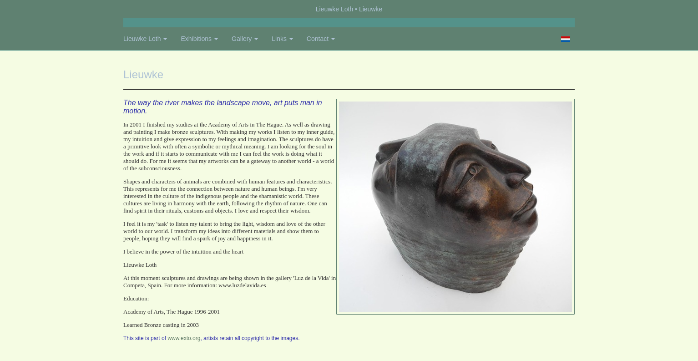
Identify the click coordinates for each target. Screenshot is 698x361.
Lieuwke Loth (335, 9)
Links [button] (282, 38)
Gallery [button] (245, 38)
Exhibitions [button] (199, 38)
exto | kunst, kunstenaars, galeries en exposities (149, 9)
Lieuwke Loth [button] (145, 38)
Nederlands (565, 39)
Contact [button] (321, 38)
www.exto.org (183, 338)
